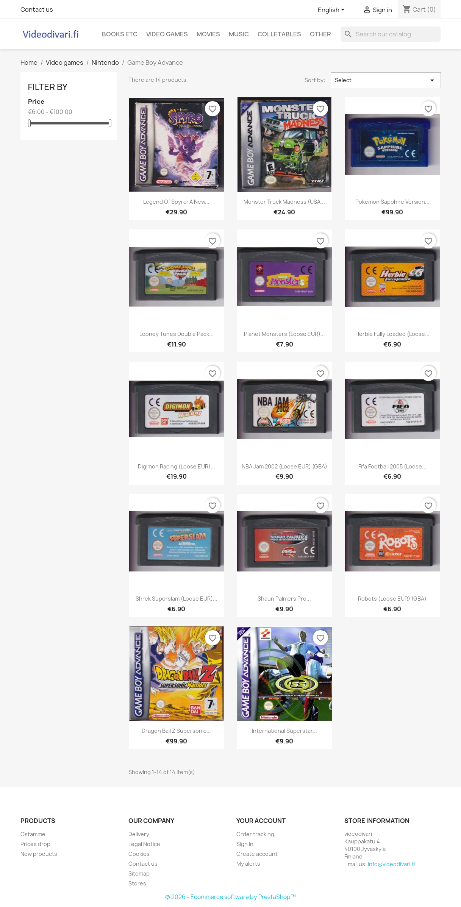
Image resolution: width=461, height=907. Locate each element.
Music (239, 34)
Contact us (36, 9)
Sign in (244, 844)
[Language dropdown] (332, 10)
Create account (257, 853)
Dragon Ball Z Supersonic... (176, 730)
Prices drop (35, 844)
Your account (261, 820)
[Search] (391, 34)
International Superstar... (284, 730)
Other (320, 34)
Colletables (279, 34)
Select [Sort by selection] (386, 80)
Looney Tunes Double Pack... (176, 333)
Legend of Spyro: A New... (176, 201)
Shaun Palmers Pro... (284, 598)
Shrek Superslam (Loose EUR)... (176, 598)
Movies (208, 34)
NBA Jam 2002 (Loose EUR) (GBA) (284, 466)
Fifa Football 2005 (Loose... (392, 466)
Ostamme (32, 834)
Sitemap (139, 873)
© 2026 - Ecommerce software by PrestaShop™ (230, 897)
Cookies (139, 853)
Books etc (120, 34)
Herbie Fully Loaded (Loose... (392, 333)
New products (38, 853)
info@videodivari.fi (391, 864)
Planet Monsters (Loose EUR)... (284, 333)
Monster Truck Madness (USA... (284, 201)
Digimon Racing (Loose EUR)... (176, 466)
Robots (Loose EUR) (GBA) (392, 598)
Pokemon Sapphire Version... (392, 201)
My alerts (248, 863)
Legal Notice (144, 844)
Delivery (138, 834)
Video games (167, 34)
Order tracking (255, 834)
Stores (137, 883)
